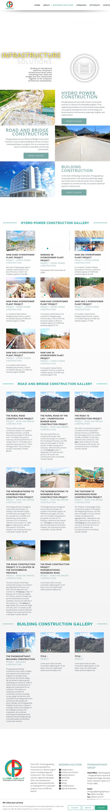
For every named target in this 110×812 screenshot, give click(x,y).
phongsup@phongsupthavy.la (98, 791)
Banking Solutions (68, 775)
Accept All (101, 808)
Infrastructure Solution (69, 772)
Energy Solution (67, 770)
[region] (55, 806)
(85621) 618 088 (97, 794)
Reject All (88, 808)
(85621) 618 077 (97, 797)
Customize (74, 808)
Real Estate (65, 778)
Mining (63, 783)
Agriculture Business (69, 788)
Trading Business (67, 786)
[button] (10, 289)
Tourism (64, 780)
